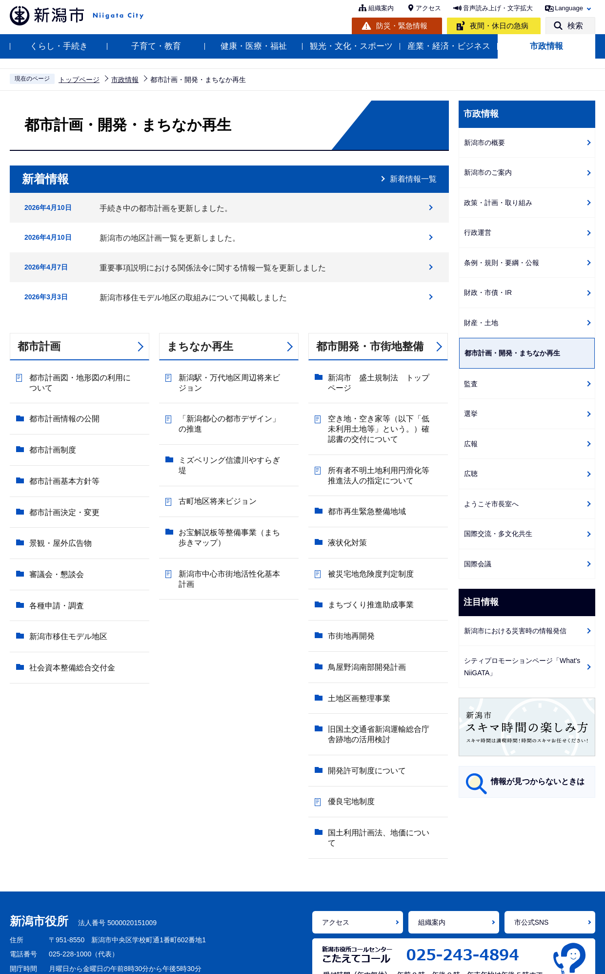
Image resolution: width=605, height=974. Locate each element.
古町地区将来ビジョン (215, 470)
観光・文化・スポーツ (351, 46)
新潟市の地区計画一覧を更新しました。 (170, 238)
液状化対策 (344, 520)
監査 (471, 384)
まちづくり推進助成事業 (368, 566)
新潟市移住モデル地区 (66, 571)
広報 (471, 444)
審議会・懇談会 (54, 525)
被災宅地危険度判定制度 (368, 543)
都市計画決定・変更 (62, 479)
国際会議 (477, 564)
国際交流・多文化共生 (498, 534)
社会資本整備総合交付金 (70, 594)
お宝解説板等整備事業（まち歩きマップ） (234, 500)
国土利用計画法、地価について (380, 740)
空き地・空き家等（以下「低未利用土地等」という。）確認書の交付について (384, 424)
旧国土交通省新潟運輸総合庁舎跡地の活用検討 (384, 665)
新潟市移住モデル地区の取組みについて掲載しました (193, 297)
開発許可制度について (364, 694)
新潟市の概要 (484, 142)
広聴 (471, 473)
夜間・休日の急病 (499, 25)
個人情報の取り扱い (292, 960)
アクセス (428, 8)
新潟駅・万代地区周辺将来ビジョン (234, 381)
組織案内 (381, 8)
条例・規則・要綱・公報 (501, 263)
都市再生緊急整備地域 (364, 497)
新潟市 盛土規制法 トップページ (384, 381)
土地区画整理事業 (356, 635)
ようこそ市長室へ (491, 504)
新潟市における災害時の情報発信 (515, 631)
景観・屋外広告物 (58, 502)
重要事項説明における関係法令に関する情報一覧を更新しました (213, 268)
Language (569, 8)
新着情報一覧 (413, 179)
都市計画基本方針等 (62, 456)
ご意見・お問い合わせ (424, 960)
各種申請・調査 (54, 548)
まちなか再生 (200, 346)
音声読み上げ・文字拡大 (498, 8)
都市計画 (39, 346)
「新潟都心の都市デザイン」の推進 (234, 417)
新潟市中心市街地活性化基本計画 (234, 529)
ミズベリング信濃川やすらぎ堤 (230, 447)
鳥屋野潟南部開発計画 (364, 612)
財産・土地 (481, 323)
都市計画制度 (50, 433)
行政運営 (477, 232)
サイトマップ (498, 960)
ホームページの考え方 (44, 960)
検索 (575, 25)
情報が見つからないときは (538, 781)
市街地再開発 (348, 589)
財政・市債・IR (488, 292)
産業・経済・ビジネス (448, 46)
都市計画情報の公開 (62, 410)
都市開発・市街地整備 (370, 346)
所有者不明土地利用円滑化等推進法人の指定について (384, 467)
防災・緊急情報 (401, 25)
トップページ (79, 79)
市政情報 (546, 46)
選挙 (471, 413)
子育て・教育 (156, 46)
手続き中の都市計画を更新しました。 (166, 208)
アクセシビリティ (213, 960)
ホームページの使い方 (132, 960)
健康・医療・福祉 (254, 46)
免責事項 (356, 960)
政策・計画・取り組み (498, 203)
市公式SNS (531, 853)
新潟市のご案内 (488, 172)
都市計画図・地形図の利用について (85, 381)
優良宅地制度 (348, 717)
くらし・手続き (59, 46)
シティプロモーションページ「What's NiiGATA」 (522, 667)
